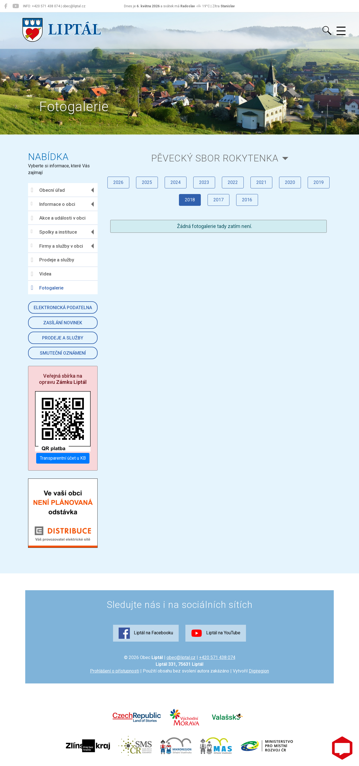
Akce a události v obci (58, 218)
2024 (176, 182)
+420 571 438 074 (217, 657)
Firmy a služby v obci (57, 246)
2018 (190, 199)
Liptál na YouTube (215, 633)
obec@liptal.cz (181, 657)
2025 (147, 182)
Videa (41, 274)
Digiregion (259, 671)
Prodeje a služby (52, 260)
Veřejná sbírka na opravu (63, 379)
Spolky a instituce (54, 232)
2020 (290, 182)
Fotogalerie (47, 288)
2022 (233, 182)
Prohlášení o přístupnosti (114, 671)
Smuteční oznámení (63, 353)
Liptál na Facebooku (146, 633)
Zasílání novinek (62, 322)
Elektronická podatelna (63, 307)
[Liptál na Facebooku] (5, 6)
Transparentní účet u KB (63, 458)
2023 (204, 182)
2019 (319, 182)
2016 (247, 199)
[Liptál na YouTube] (15, 6)
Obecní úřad (48, 190)
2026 (118, 182)
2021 (261, 182)
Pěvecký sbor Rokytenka (215, 158)
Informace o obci (53, 204)
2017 (218, 199)
